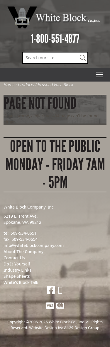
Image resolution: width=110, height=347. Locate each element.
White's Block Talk (21, 282)
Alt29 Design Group (81, 327)
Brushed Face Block (55, 84)
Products (26, 84)
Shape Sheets (17, 276)
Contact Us (14, 257)
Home (9, 84)
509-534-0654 (24, 239)
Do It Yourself (17, 264)
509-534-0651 (24, 233)
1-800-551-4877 (55, 39)
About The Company (23, 251)
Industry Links (17, 270)
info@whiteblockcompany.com (34, 245)
